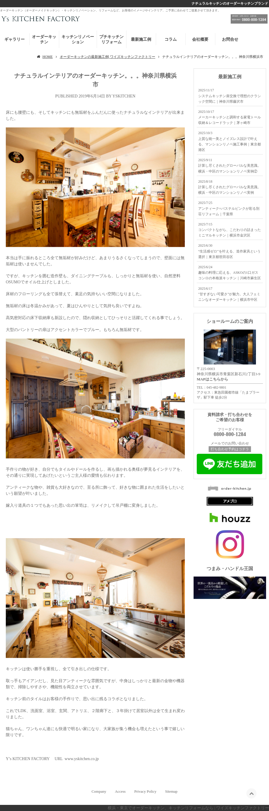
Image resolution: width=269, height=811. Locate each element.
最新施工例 (141, 39)
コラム (171, 39)
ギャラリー (14, 39)
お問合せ (230, 39)
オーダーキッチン (44, 39)
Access (120, 791)
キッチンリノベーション (78, 39)
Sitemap (171, 791)
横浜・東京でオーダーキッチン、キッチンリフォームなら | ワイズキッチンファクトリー (188, 808)
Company (98, 791)
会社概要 (200, 39)
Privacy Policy (145, 791)
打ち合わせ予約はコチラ (230, 449)
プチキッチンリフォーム (111, 39)
